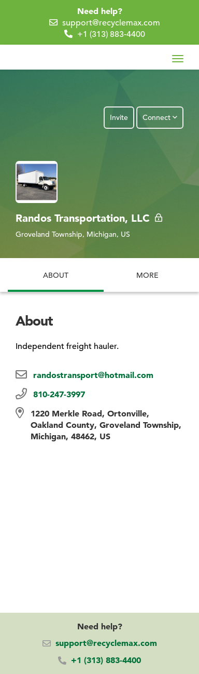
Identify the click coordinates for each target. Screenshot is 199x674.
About (55, 269)
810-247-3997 (59, 394)
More (147, 269)
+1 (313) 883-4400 (111, 34)
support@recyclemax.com (111, 23)
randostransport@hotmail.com (93, 375)
